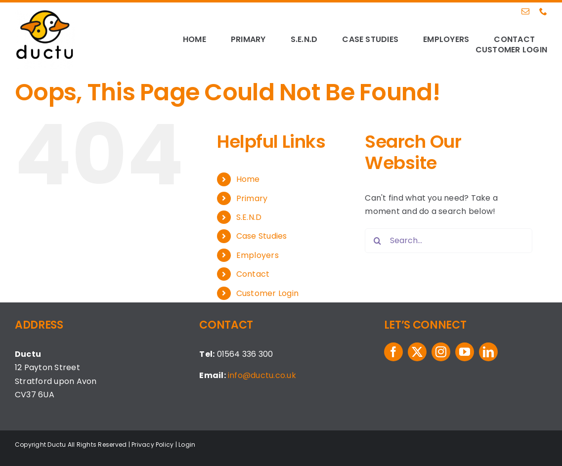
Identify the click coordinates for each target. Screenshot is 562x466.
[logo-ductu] (45, 14)
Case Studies (261, 236)
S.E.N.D (249, 217)
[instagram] (441, 351)
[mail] (525, 11)
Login (186, 444)
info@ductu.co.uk (262, 375)
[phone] (543, 11)
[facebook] (393, 351)
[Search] (377, 240)
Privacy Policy (152, 444)
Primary (252, 198)
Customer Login (267, 293)
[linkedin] (488, 351)
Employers (257, 255)
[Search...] (448, 240)
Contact (253, 274)
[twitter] (417, 351)
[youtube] (464, 351)
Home (248, 179)
